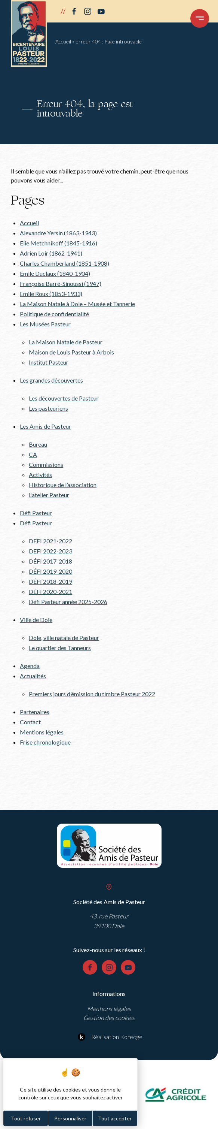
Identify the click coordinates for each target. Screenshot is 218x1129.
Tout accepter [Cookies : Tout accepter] (115, 1118)
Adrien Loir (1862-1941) (51, 253)
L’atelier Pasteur (49, 494)
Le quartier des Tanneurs (60, 647)
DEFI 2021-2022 (50, 540)
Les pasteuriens (48, 408)
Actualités (33, 675)
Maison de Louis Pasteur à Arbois (71, 352)
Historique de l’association (62, 484)
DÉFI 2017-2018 (50, 561)
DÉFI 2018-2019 (50, 581)
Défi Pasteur (36, 512)
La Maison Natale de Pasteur (65, 341)
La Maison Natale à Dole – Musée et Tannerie (77, 303)
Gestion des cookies (109, 1017)
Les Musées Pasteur (45, 323)
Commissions (46, 464)
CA (33, 454)
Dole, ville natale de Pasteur (64, 637)
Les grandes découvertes (51, 380)
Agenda (30, 665)
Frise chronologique (45, 742)
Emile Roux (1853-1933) (51, 293)
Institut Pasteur (48, 362)
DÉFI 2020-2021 (50, 591)
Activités (40, 474)
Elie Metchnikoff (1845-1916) (58, 243)
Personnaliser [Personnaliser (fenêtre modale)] (70, 1118)
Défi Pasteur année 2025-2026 (68, 601)
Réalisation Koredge (109, 1036)
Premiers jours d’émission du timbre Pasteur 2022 (92, 693)
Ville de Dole (36, 619)
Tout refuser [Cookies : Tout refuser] (26, 1118)
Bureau (38, 444)
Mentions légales (42, 732)
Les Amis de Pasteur (45, 426)
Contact (30, 721)
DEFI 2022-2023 (50, 551)
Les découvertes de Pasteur (64, 398)
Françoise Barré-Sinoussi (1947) (60, 283)
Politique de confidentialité (54, 313)
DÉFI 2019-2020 (50, 571)
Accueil (63, 41)
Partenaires (34, 711)
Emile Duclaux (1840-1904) (55, 273)
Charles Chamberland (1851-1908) (64, 263)
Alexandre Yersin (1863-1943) (58, 232)
